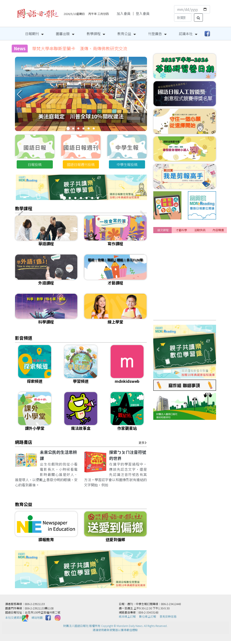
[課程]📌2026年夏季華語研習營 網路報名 (189, 266)
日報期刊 (32, 33)
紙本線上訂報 (127, 616)
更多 (143, 442)
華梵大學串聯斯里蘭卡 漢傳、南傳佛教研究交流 (79, 48)
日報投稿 (35, 164)
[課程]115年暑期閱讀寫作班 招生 (182, 242)
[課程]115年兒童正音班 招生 (179, 290)
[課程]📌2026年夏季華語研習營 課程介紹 (189, 258)
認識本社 (186, 33)
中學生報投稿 (127, 164)
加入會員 (124, 13)
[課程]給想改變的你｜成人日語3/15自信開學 (191, 282)
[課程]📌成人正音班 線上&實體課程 (186, 306)
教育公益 (124, 33)
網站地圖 (37, 617)
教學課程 (93, 33)
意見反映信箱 (168, 616)
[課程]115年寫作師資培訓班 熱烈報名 (187, 314)
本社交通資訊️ (17, 617)
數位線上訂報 (147, 616)
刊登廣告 (155, 33)
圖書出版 (63, 33)
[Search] (182, 17)
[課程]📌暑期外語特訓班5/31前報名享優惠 (190, 250)
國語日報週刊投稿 (81, 164)
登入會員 (143, 13)
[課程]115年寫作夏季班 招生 (179, 298)
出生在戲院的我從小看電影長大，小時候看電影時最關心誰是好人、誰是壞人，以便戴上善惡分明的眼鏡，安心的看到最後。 (46, 474)
